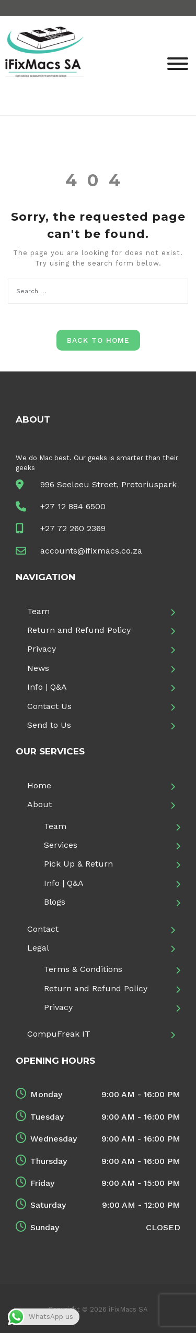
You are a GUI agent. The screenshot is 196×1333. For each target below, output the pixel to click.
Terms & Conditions (83, 969)
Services (60, 845)
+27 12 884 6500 (73, 506)
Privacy (41, 649)
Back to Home (98, 340)
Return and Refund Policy (79, 630)
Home (39, 785)
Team (38, 611)
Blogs (54, 902)
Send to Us (49, 725)
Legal (38, 948)
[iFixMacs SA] (44, 65)
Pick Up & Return (78, 864)
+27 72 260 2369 (73, 528)
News (38, 668)
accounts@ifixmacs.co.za (91, 551)
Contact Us (49, 706)
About (39, 804)
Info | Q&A (47, 687)
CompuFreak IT (58, 1034)
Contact (43, 929)
